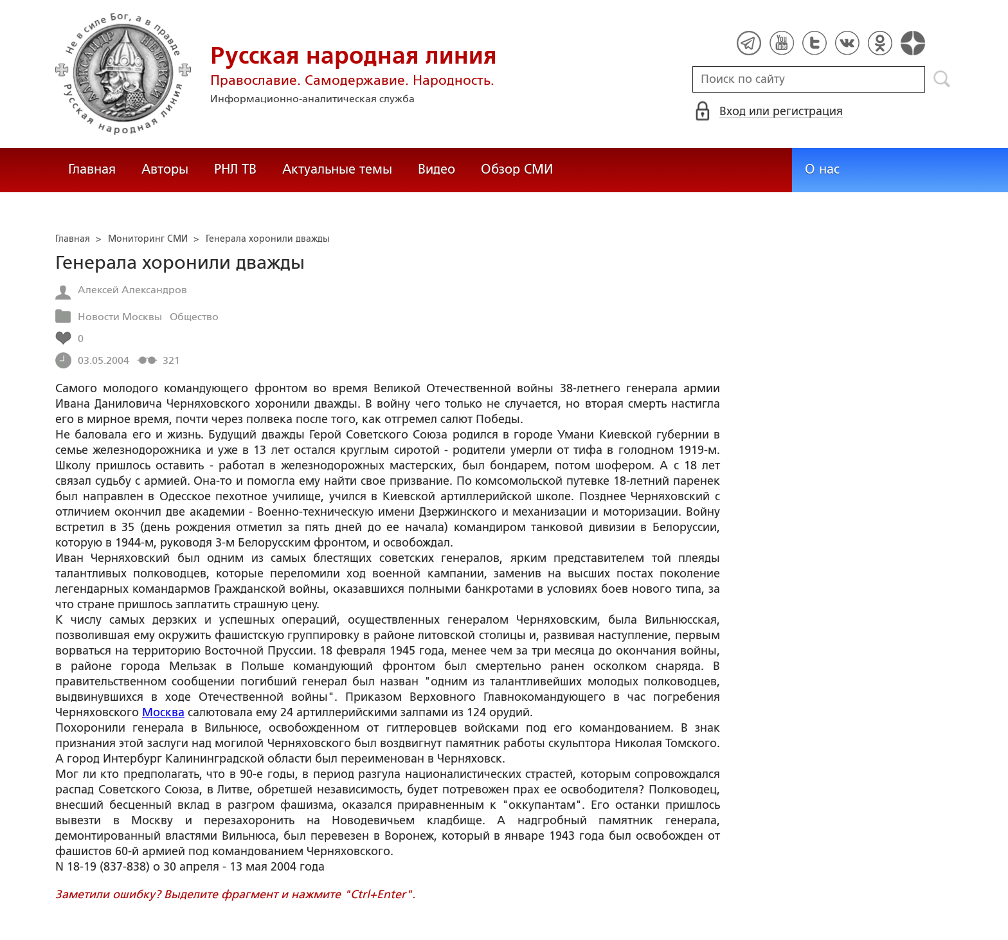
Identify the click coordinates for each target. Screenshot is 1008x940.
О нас (822, 169)
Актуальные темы (337, 169)
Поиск (942, 79)
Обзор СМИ (517, 169)
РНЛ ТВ (235, 169)
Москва (163, 712)
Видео (436, 169)
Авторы (164, 169)
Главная (92, 169)
